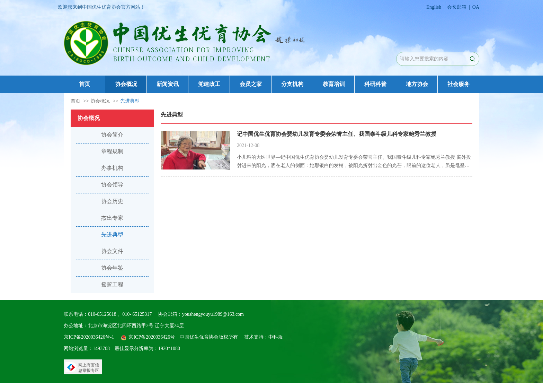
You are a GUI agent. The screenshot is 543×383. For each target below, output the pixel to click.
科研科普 (375, 84)
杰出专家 (112, 218)
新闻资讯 (168, 84)
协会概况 (126, 84)
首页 (84, 84)
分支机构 (292, 84)
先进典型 (130, 101)
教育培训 (334, 84)
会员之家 (251, 84)
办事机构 (112, 168)
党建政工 (209, 84)
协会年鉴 (112, 268)
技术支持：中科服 (263, 337)
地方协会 (417, 84)
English (433, 7)
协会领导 (112, 185)
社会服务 (458, 84)
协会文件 (112, 251)
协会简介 (112, 135)
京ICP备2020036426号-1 (89, 337)
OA (475, 7)
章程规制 (112, 151)
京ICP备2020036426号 (151, 337)
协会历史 (112, 201)
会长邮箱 (456, 7)
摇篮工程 (112, 284)
